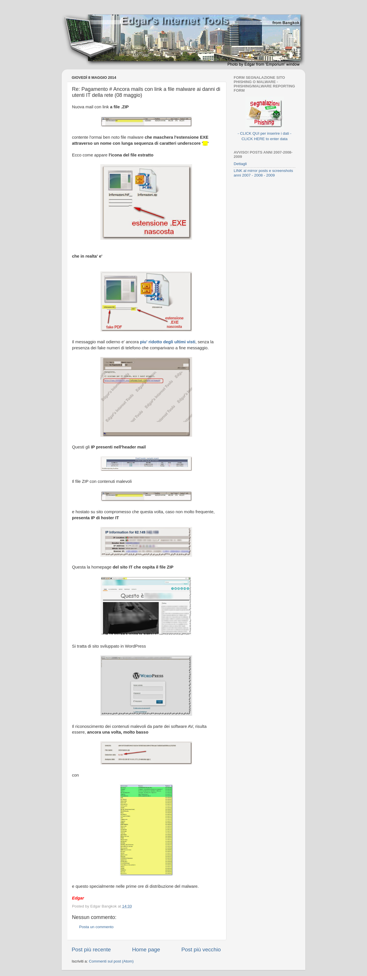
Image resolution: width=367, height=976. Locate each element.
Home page (146, 949)
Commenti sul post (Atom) (111, 961)
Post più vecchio (201, 949)
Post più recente (91, 949)
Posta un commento (96, 927)
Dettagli (240, 164)
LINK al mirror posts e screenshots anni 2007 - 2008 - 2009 (263, 172)
